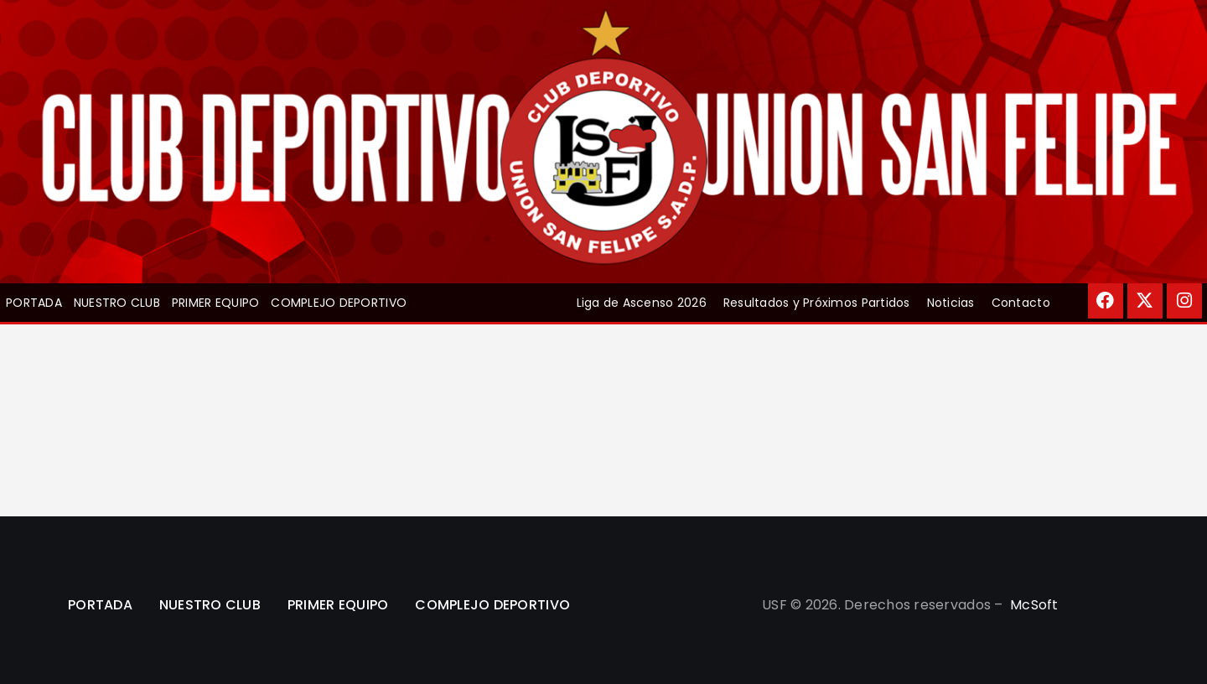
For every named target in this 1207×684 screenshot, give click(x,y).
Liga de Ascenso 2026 (642, 302)
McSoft (1034, 604)
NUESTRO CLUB (117, 302)
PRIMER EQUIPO (215, 302)
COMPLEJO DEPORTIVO (339, 302)
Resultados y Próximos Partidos (816, 302)
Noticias (951, 302)
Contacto (1021, 302)
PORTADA (34, 302)
